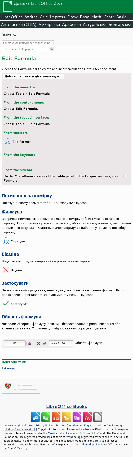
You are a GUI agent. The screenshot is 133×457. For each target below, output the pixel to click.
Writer (31, 17)
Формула (12, 211)
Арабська (71, 24)
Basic (121, 17)
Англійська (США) (19, 24)
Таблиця (8, 368)
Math (96, 17)
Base (84, 17)
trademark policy (89, 444)
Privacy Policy (44, 425)
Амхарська (49, 24)
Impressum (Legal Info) (18, 425)
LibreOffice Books (66, 406)
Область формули (21, 317)
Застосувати (15, 283)
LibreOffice (12, 17)
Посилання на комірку (27, 196)
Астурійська (95, 24)
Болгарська (120, 24)
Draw (72, 17)
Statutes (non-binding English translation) (81, 425)
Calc (43, 17)
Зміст (6, 35)
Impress (57, 17)
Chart (108, 17)
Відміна (10, 254)
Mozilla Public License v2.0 (65, 433)
